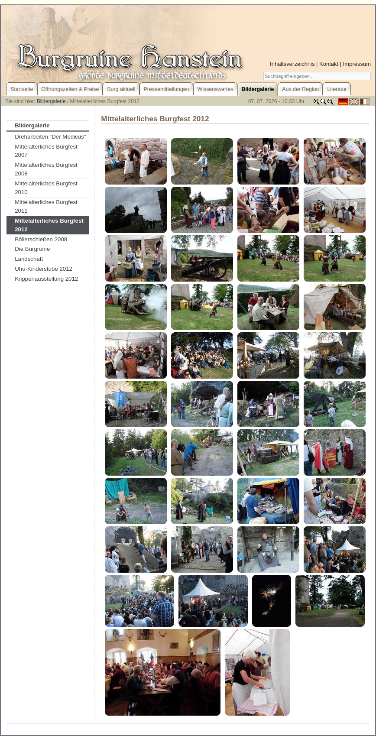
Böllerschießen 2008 (41, 239)
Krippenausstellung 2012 (46, 279)
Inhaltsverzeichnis (292, 64)
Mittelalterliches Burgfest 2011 (46, 206)
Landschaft (29, 259)
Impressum (357, 64)
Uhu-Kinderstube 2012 (43, 269)
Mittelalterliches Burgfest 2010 (46, 187)
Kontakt (328, 64)
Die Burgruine (32, 249)
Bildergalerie (51, 101)
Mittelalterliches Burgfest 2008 (46, 169)
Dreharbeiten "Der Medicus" (50, 136)
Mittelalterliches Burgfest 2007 (46, 151)
